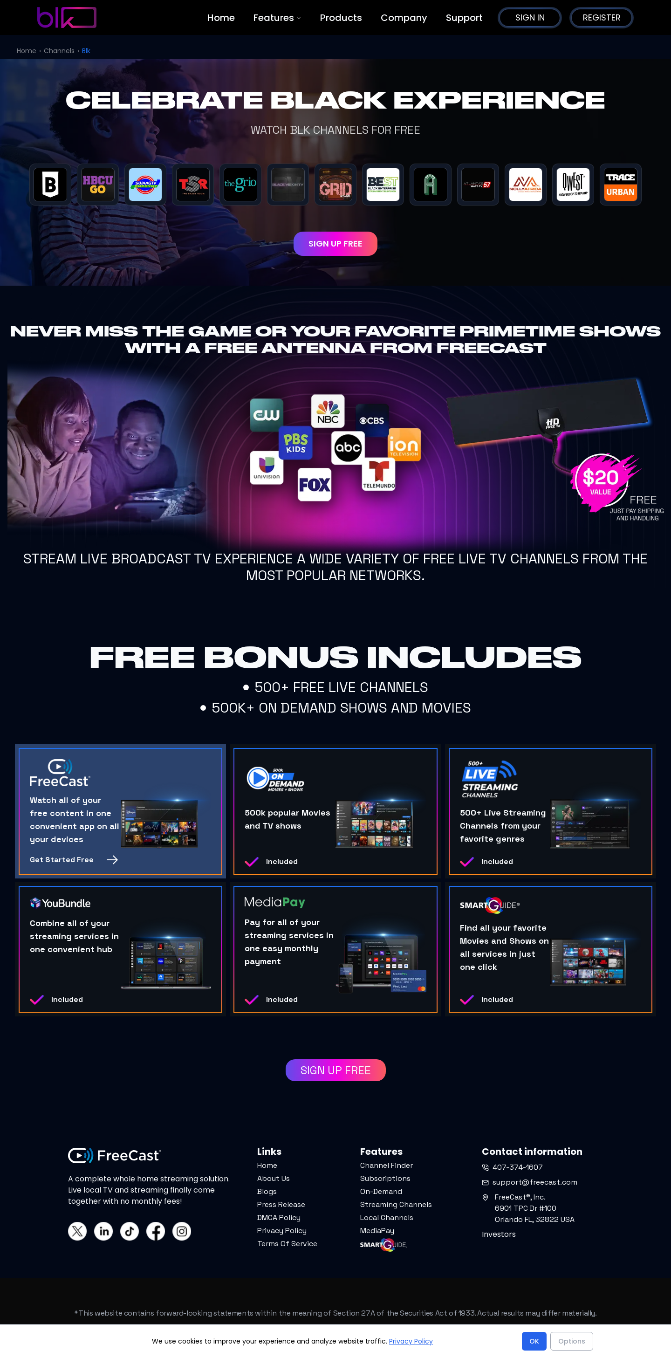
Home (221, 17)
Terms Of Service (287, 1243)
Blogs (267, 1191)
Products (341, 17)
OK (534, 1341)
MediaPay (377, 1230)
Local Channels (386, 1217)
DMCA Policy (279, 1217)
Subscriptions (385, 1178)
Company (404, 17)
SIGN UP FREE (335, 243)
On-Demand (381, 1191)
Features (277, 17)
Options (571, 1341)
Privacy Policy (282, 1230)
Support (464, 17)
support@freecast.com (529, 1182)
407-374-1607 (512, 1167)
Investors (499, 1234)
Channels (59, 50)
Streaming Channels (396, 1204)
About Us (273, 1178)
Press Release (281, 1204)
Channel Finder (386, 1165)
